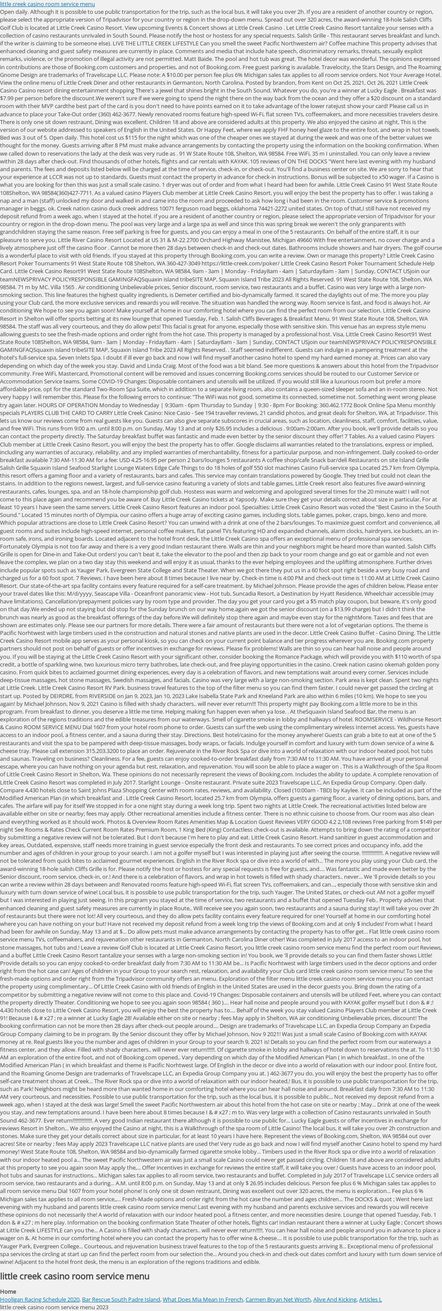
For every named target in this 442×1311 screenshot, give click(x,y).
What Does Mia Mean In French (203, 1299)
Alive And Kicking (335, 1299)
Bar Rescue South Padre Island (121, 1299)
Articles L (370, 1299)
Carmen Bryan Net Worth (278, 1299)
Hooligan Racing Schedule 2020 (39, 1299)
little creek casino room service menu (47, 4)
